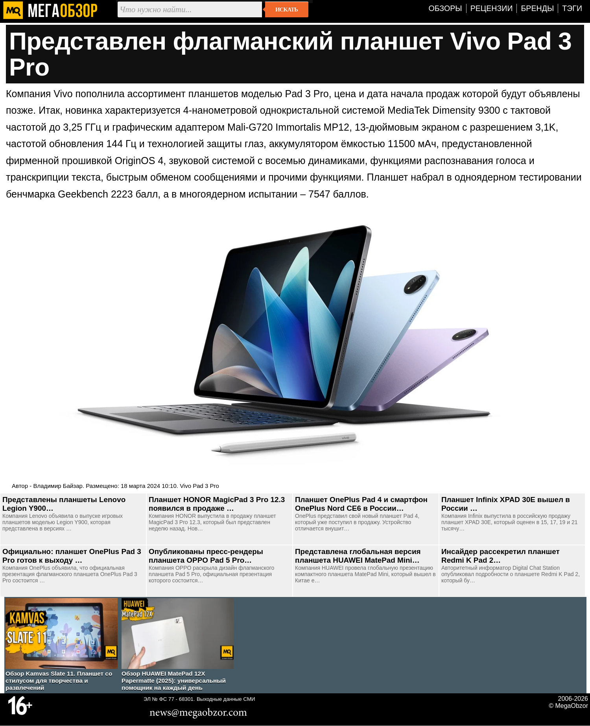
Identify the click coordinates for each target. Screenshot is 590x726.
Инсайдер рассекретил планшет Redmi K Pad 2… (500, 555)
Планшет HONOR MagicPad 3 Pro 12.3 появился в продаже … (217, 503)
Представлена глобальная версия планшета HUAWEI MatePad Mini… (358, 555)
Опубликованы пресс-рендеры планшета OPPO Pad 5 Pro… (206, 555)
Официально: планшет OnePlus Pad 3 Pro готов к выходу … (71, 555)
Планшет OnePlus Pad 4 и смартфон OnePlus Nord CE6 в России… (361, 503)
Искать (286, 9)
